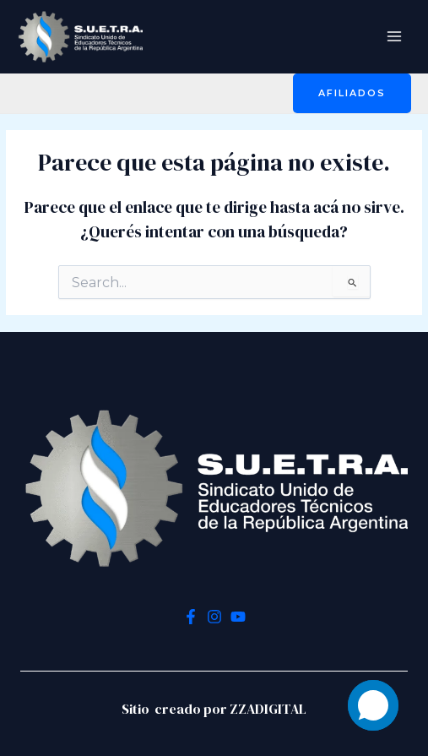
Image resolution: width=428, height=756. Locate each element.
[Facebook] (190, 616)
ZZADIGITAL (268, 708)
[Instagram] (214, 616)
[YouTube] (238, 616)
